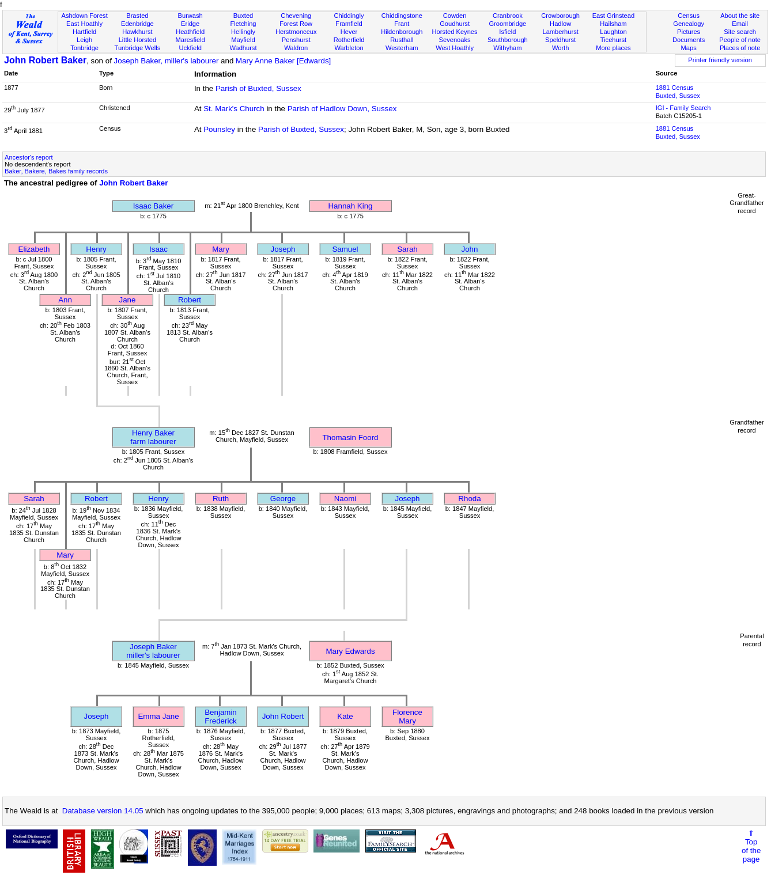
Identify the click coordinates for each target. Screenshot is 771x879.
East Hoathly (84, 23)
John (470, 249)
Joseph (283, 249)
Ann (65, 299)
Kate (345, 716)
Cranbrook (508, 15)
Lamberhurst (560, 31)
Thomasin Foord (350, 437)
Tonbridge (84, 47)
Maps (689, 47)
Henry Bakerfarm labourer (153, 437)
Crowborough (560, 15)
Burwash (190, 15)
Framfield (348, 23)
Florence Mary (407, 716)
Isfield (507, 31)
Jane (127, 299)
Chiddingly (349, 15)
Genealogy (688, 23)
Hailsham (613, 23)
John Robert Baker (45, 60)
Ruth (221, 498)
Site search (740, 31)
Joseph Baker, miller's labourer (166, 60)
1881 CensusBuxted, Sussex (678, 91)
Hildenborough (401, 31)
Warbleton (348, 47)
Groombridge (507, 23)
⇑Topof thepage (751, 846)
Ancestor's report (29, 157)
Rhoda (469, 498)
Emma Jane (158, 716)
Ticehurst (613, 39)
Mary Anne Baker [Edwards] (283, 60)
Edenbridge (137, 23)
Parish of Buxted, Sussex (258, 88)
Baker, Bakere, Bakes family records (56, 171)
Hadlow (560, 23)
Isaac (158, 249)
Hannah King (350, 206)
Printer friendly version (720, 59)
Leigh (84, 39)
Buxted (243, 15)
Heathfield (190, 31)
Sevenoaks (455, 39)
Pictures (688, 31)
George (283, 498)
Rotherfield (349, 39)
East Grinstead (613, 15)
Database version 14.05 (102, 810)
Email (740, 23)
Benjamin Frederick (221, 716)
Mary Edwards (350, 651)
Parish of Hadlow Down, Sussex (342, 108)
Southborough (507, 39)
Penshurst (296, 39)
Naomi (345, 498)
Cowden (455, 15)
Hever (349, 31)
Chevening (296, 15)
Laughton (613, 31)
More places (613, 47)
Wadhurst (242, 47)
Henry (96, 249)
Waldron (296, 47)
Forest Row (295, 23)
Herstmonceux (296, 31)
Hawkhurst (137, 31)
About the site (739, 15)
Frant (401, 23)
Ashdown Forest (84, 15)
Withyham (507, 47)
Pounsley (219, 129)
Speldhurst (560, 39)
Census (689, 15)
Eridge (190, 23)
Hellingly (243, 31)
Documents (688, 39)
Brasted (137, 15)
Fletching (243, 23)
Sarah (407, 249)
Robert (189, 299)
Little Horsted (137, 39)
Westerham (402, 47)
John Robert (283, 716)
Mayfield (243, 39)
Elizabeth (34, 249)
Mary (220, 249)
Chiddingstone (401, 15)
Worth (560, 47)
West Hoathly (455, 47)
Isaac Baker (153, 206)
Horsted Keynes (455, 31)
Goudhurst (455, 23)
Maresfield (190, 39)
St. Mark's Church (233, 108)
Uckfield (190, 47)
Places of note (740, 47)
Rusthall (401, 39)
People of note (740, 39)
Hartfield (84, 31)
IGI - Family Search (683, 107)
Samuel (345, 249)
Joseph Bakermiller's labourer (153, 651)
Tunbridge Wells (138, 47)
